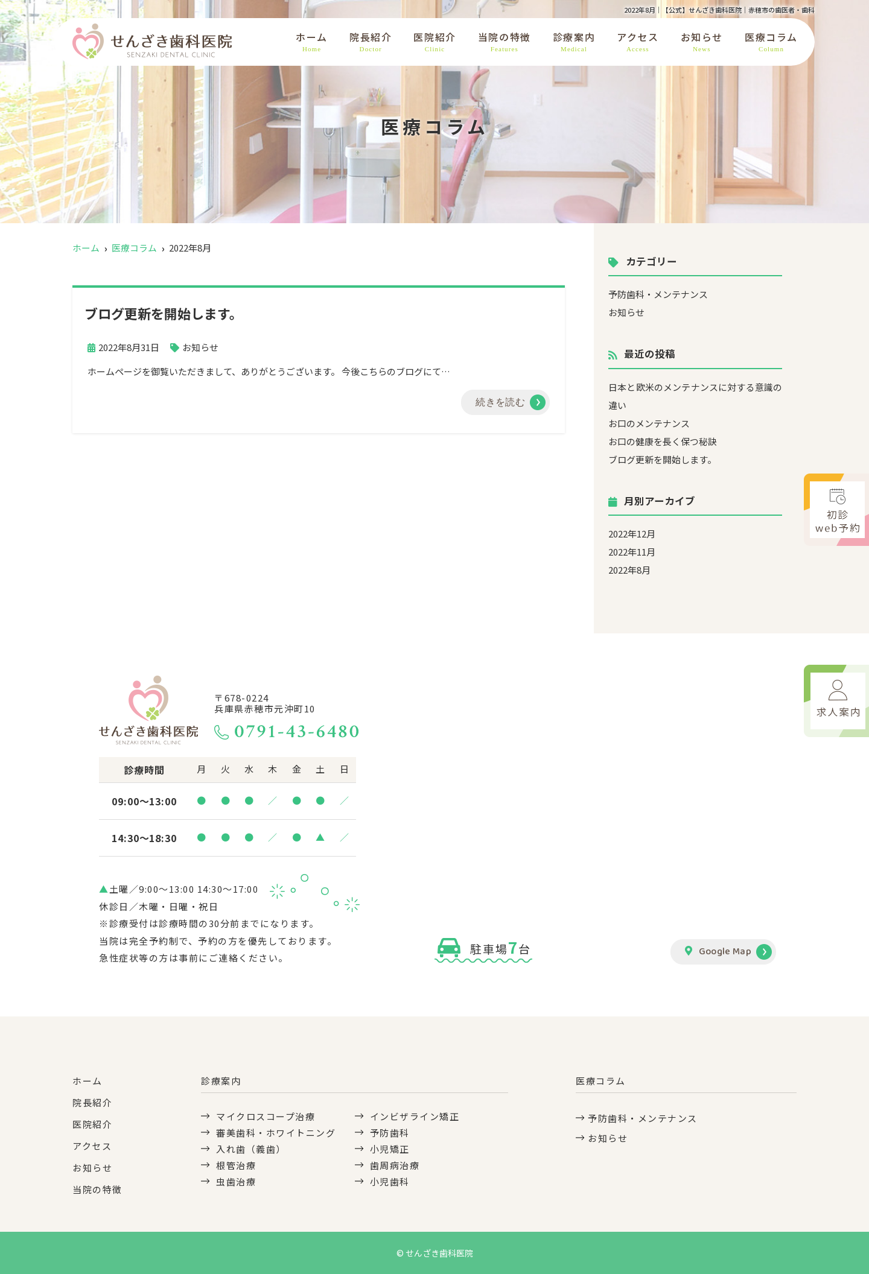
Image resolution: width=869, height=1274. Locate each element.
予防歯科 (390, 1132)
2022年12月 (631, 533)
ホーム (312, 42)
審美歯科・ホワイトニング (276, 1132)
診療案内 (574, 42)
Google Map (718, 951)
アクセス (637, 42)
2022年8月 (629, 569)
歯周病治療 (395, 1165)
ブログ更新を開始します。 (662, 459)
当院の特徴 (504, 42)
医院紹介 (434, 42)
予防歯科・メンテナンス (658, 294)
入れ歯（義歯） (251, 1148)
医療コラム (771, 42)
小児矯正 (390, 1148)
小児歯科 (390, 1181)
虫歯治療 (236, 1181)
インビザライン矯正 (415, 1116)
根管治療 (236, 1165)
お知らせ (702, 42)
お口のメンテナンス (649, 423)
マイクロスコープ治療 (265, 1116)
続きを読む (500, 402)
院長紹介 (370, 42)
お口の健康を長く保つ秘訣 (662, 441)
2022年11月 (631, 551)
